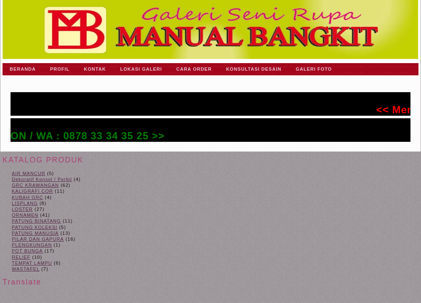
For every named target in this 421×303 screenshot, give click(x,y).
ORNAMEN (25, 215)
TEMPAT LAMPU (32, 263)
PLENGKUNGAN (32, 244)
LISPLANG (25, 203)
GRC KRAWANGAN (35, 185)
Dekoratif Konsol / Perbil (42, 179)
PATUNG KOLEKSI (34, 227)
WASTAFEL (26, 268)
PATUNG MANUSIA (35, 233)
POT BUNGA (27, 250)
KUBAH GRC (27, 197)
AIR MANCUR (28, 173)
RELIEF (21, 257)
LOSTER (22, 209)
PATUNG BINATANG (36, 220)
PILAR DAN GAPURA (38, 239)
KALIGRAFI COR (32, 191)
